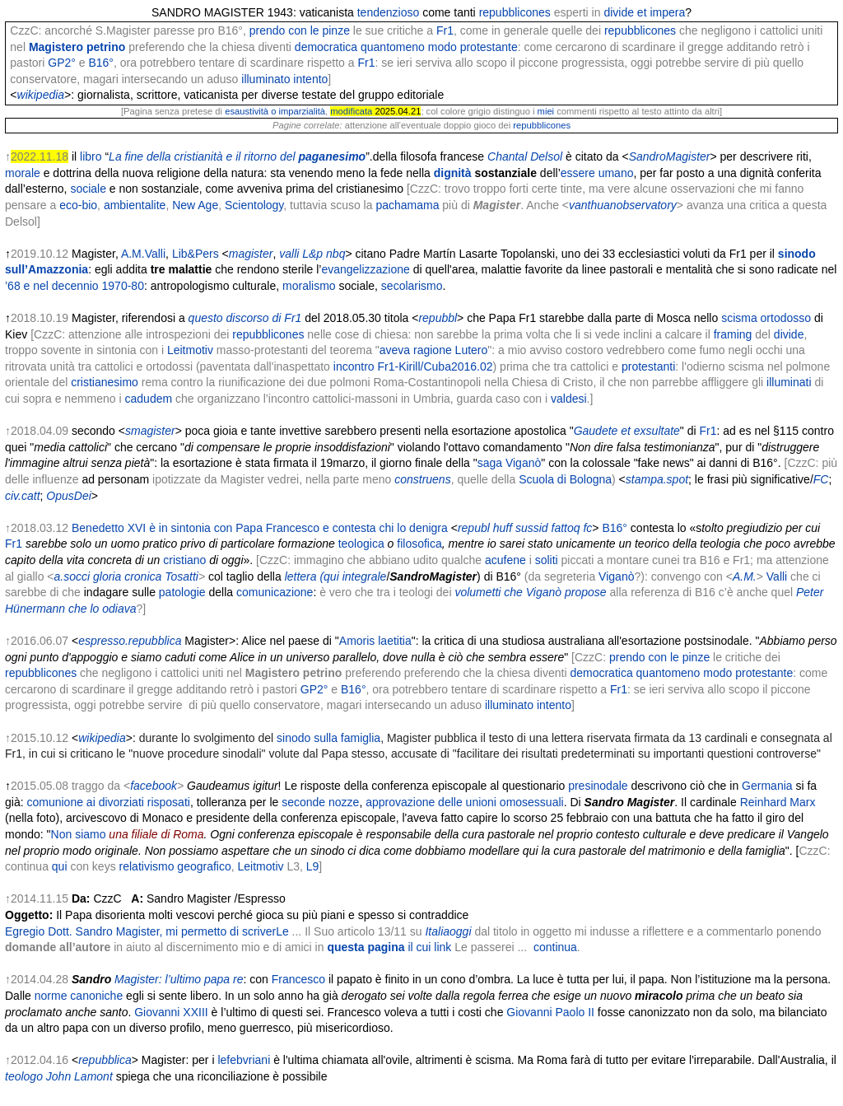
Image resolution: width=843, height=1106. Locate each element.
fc (587, 527)
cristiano (184, 560)
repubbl (437, 317)
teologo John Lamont (59, 1076)
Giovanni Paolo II (550, 1012)
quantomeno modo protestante (439, 47)
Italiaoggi (448, 931)
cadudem (149, 398)
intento (310, 79)
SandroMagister (669, 156)
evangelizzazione (365, 269)
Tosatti (181, 576)
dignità (453, 173)
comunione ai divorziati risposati (107, 802)
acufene (505, 560)
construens (422, 479)
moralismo (309, 285)
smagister (150, 430)
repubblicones (515, 12)
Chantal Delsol (524, 156)
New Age (195, 205)
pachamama (407, 205)
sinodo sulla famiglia (328, 737)
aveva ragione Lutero (434, 350)
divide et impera (644, 12)
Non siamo (78, 834)
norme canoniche (79, 995)
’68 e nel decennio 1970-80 (74, 285)
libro (90, 156)
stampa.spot (657, 479)
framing (733, 334)
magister (251, 253)
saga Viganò (509, 462)
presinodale (597, 785)
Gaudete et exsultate (627, 430)
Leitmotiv (190, 350)
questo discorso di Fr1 (245, 317)
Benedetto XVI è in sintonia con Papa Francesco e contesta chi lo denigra (260, 527)
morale (22, 173)
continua (555, 947)
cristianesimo (104, 382)
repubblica (105, 1059)
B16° (101, 62)
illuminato (265, 79)
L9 (312, 866)
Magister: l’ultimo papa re (178, 979)
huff (502, 527)
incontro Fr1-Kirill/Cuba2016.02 (413, 366)
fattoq (566, 527)
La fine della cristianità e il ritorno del (237, 156)
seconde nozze (320, 802)
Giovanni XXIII (171, 1012)
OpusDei (68, 495)
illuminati (788, 382)
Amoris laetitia (375, 640)
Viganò (616, 576)
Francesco (298, 979)
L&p (312, 253)
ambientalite (135, 205)
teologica (361, 543)
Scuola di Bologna (565, 479)
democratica (326, 47)
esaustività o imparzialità (275, 111)
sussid (531, 527)
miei (546, 111)
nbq (335, 253)
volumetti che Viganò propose (530, 592)
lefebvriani (243, 1059)
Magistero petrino (77, 47)
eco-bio (78, 205)
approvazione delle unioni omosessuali (465, 802)
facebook (153, 785)
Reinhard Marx (778, 802)
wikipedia (41, 94)
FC (821, 479)
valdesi (569, 398)
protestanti (648, 366)
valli (289, 253)
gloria (107, 576)
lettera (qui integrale (336, 576)
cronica (142, 576)
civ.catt (22, 495)
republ (474, 527)
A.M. (745, 576)
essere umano (597, 173)
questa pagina (389, 947)
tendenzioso (388, 12)
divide (789, 334)
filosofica (419, 543)
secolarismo (412, 285)
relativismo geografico (175, 866)
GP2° (62, 62)
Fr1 (445, 30)
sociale (88, 188)
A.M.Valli (143, 253)
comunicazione (274, 592)
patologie (182, 592)
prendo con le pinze (299, 30)
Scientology (254, 205)
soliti (546, 560)
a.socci (72, 576)
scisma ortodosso (766, 317)
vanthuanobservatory (623, 205)
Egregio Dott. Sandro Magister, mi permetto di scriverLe (147, 931)
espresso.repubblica (129, 640)
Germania (767, 785)
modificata (351, 111)
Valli (776, 576)
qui (60, 866)
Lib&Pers (195, 253)
